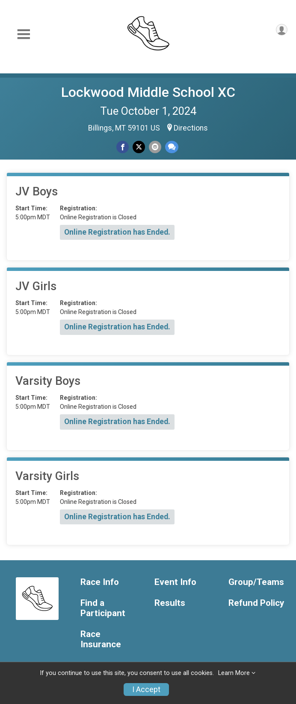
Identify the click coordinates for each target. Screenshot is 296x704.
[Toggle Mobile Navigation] (23, 34)
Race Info (99, 582)
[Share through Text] (171, 147)
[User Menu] (281, 29)
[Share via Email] (155, 147)
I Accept (146, 689)
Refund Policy (256, 603)
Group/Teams (256, 582)
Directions (191, 128)
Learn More (234, 673)
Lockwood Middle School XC (148, 92)
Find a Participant (102, 608)
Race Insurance (100, 639)
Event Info (175, 582)
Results (169, 603)
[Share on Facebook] (122, 147)
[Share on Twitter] (139, 147)
